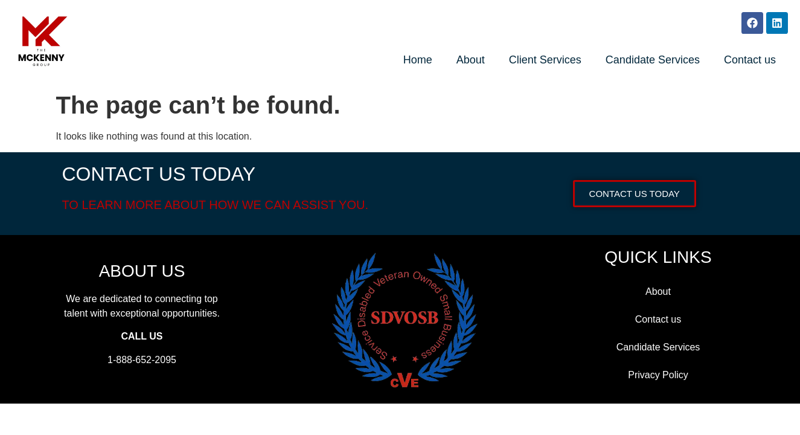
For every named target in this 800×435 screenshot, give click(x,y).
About (470, 60)
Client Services (545, 60)
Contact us (750, 60)
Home (417, 60)
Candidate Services (653, 60)
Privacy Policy (658, 375)
